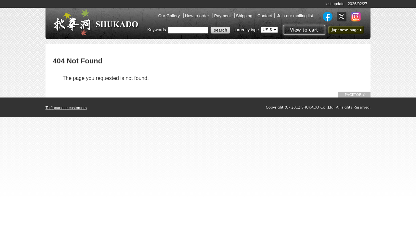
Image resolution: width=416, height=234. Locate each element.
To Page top (354, 95)
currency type (246, 29)
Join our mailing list (295, 15)
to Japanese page (346, 30)
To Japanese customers (66, 108)
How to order (197, 15)
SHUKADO (96, 22)
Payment (223, 15)
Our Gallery (169, 15)
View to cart (303, 30)
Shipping (245, 15)
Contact (264, 15)
